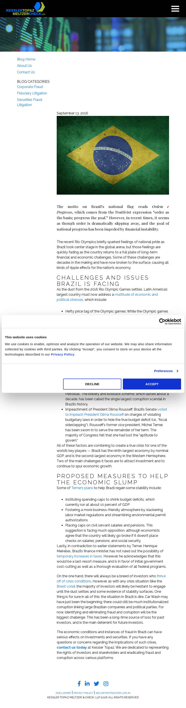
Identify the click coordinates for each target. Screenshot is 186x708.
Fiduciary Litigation (32, 93)
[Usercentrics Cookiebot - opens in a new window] (162, 321)
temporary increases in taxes (79, 556)
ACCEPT (152, 384)
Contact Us (26, 72)
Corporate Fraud (30, 87)
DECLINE (92, 384)
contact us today (72, 647)
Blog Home (26, 59)
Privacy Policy (62, 354)
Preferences (163, 371)
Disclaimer (63, 692)
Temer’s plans (82, 488)
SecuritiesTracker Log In (113, 692)
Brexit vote (65, 586)
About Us (24, 66)
